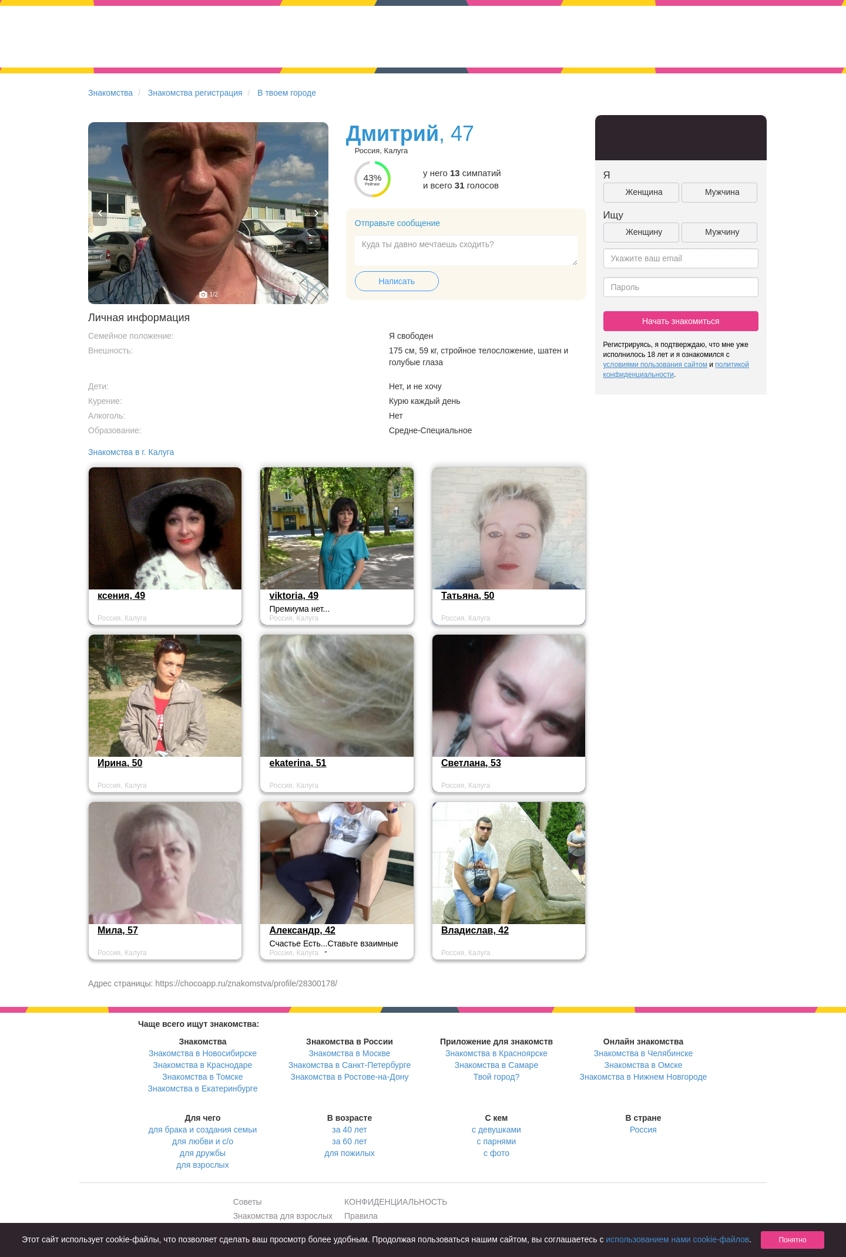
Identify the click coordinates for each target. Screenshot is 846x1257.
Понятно (792, 1240)
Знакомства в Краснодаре (203, 1065)
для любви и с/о (202, 1141)
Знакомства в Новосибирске (203, 1053)
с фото (496, 1153)
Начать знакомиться (681, 321)
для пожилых (349, 1153)
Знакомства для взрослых (283, 1216)
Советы (247, 1202)
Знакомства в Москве (349, 1053)
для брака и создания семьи (203, 1129)
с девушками (496, 1129)
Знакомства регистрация (195, 92)
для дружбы (203, 1153)
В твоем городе (286, 92)
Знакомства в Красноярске (496, 1053)
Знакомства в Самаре (496, 1065)
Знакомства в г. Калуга (131, 452)
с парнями (496, 1141)
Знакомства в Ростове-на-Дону (350, 1076)
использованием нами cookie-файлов (677, 1239)
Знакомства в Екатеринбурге (203, 1088)
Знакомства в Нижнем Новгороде (643, 1076)
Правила (361, 1216)
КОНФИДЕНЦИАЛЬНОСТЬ (395, 1202)
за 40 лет (349, 1129)
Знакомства (110, 92)
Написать (397, 281)
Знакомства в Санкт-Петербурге (349, 1065)
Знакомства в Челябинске (643, 1053)
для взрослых (202, 1165)
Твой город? (497, 1076)
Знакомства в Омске (644, 1065)
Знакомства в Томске (202, 1076)
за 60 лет (349, 1141)
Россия (643, 1129)
